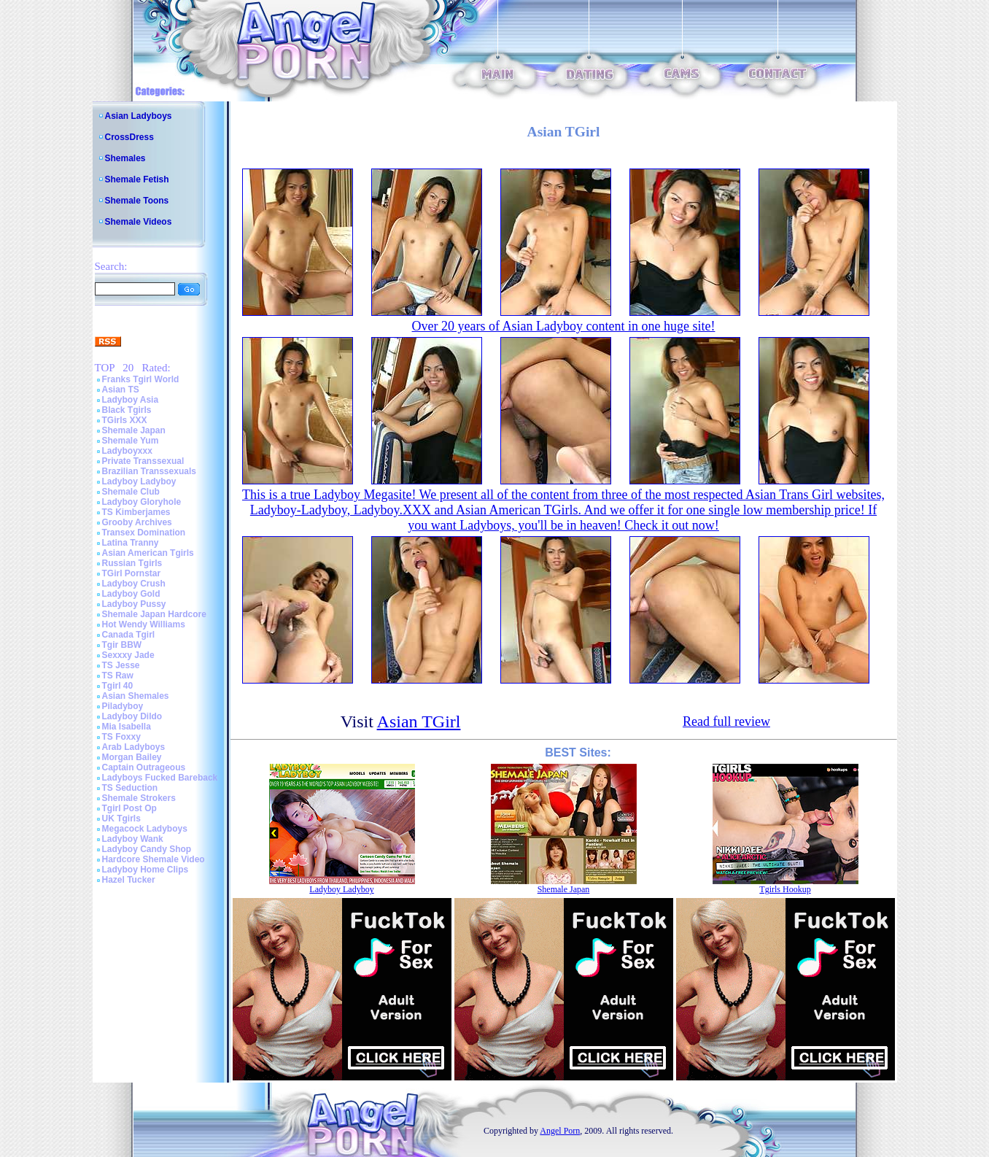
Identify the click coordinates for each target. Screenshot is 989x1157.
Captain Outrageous (144, 767)
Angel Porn (560, 1131)
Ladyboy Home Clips (145, 869)
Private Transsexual (143, 461)
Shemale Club (131, 492)
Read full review (726, 721)
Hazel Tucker (128, 880)
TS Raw (117, 675)
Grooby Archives (137, 522)
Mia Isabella (126, 726)
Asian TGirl (419, 721)
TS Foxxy (121, 737)
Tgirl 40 (117, 686)
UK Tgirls (121, 818)
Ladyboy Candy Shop (147, 849)
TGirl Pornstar (131, 573)
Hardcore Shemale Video (153, 859)
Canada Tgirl (128, 635)
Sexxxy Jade (128, 655)
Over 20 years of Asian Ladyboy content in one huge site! (563, 326)
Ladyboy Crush (134, 583)
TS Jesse (121, 665)
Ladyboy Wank (132, 839)
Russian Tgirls (132, 563)
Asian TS (120, 389)
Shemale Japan (134, 430)
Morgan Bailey (132, 757)
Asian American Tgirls (148, 553)
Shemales (125, 158)
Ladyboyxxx (127, 451)
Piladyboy (123, 706)
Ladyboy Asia (130, 400)
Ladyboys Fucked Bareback (160, 778)
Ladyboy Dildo (132, 716)
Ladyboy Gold (131, 594)
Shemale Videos (138, 222)
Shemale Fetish (137, 179)
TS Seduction (130, 788)
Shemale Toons (137, 201)
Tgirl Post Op (129, 808)
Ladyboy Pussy (134, 604)
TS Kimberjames (136, 512)
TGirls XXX (124, 420)
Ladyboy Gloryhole (142, 502)
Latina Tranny (130, 543)
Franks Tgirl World (140, 379)
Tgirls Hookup (784, 889)
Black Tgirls (127, 410)
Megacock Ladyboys (144, 829)
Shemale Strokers (139, 798)
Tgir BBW (122, 645)
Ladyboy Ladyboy (139, 481)
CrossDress (129, 137)
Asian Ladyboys (138, 116)
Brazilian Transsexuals (149, 471)
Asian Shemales (135, 696)
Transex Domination (144, 532)
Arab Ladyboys (134, 747)
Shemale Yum (130, 441)
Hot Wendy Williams (143, 624)
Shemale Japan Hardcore (154, 614)
